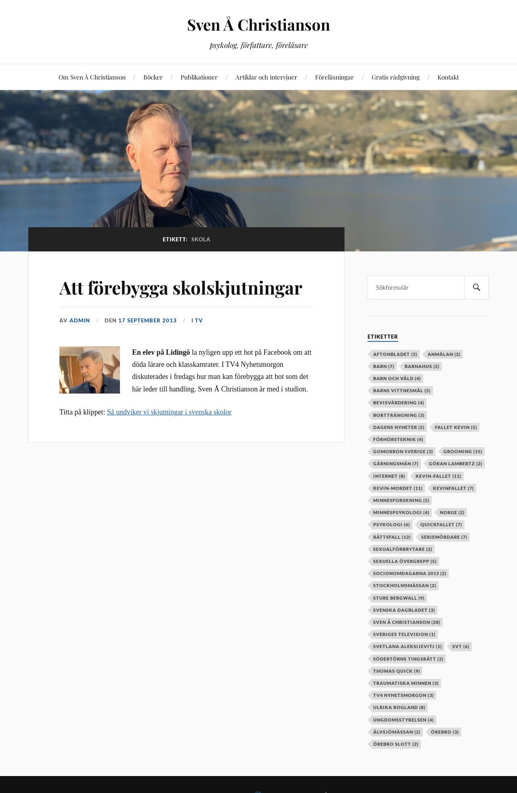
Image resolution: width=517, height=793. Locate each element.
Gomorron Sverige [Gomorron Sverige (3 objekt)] (403, 451)
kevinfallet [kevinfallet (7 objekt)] (453, 488)
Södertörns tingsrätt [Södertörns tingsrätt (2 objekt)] (408, 658)
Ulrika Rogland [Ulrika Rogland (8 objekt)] (399, 707)
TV (199, 320)
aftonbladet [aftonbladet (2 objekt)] (395, 354)
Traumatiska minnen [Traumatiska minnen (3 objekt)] (406, 683)
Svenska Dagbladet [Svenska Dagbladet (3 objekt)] (404, 610)
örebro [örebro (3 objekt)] (445, 731)
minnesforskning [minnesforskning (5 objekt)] (401, 500)
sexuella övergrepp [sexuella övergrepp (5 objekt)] (405, 561)
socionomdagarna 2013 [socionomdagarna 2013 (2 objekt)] (409, 573)
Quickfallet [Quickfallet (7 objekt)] (441, 524)
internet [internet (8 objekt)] (389, 476)
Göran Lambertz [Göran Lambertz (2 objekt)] (455, 463)
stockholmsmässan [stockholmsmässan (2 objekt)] (404, 585)
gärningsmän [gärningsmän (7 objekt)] (395, 463)
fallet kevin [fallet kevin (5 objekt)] (456, 427)
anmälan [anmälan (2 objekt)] (444, 354)
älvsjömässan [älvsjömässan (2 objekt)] (396, 731)
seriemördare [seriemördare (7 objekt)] (444, 537)
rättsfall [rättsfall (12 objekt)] (392, 537)
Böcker (153, 77)
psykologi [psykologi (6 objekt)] (391, 524)
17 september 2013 (147, 320)
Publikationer (199, 77)
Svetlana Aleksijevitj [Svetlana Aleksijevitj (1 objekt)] (407, 646)
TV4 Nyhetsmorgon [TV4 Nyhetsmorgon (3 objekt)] (403, 695)
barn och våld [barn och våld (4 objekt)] (397, 378)
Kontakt (448, 77)
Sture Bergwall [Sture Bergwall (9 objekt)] (399, 598)
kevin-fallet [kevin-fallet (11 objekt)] (438, 476)
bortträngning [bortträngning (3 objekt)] (399, 415)
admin (79, 320)
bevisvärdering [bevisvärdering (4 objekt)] (398, 402)
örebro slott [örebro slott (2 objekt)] (395, 744)
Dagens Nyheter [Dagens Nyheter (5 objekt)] (399, 427)
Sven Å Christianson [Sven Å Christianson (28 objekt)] (406, 622)
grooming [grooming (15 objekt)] (462, 451)
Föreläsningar (334, 77)
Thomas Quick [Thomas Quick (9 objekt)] (396, 671)
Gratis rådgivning (396, 77)
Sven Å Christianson (258, 24)
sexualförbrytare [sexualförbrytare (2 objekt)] (402, 549)
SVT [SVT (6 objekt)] (460, 646)
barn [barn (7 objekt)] (383, 366)
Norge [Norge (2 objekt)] (452, 512)
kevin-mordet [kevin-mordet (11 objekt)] (397, 488)
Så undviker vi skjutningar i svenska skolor (169, 412)
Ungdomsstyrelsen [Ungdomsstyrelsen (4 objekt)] (403, 719)
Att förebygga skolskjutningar (181, 287)
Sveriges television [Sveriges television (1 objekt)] (404, 634)
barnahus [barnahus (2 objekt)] (422, 366)
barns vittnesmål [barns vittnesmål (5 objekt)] (402, 390)
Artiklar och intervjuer (266, 77)
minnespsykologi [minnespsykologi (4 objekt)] (401, 512)
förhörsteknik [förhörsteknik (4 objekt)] (398, 439)
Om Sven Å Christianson (92, 77)
